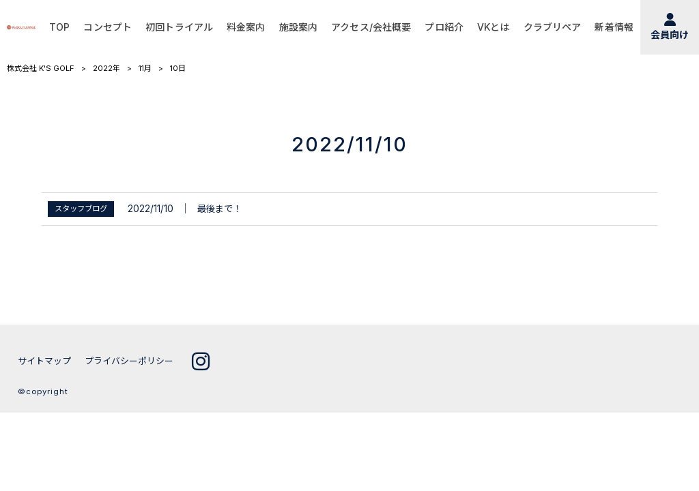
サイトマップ (44, 361)
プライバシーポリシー (129, 361)
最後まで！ (219, 208)
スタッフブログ (81, 208)
